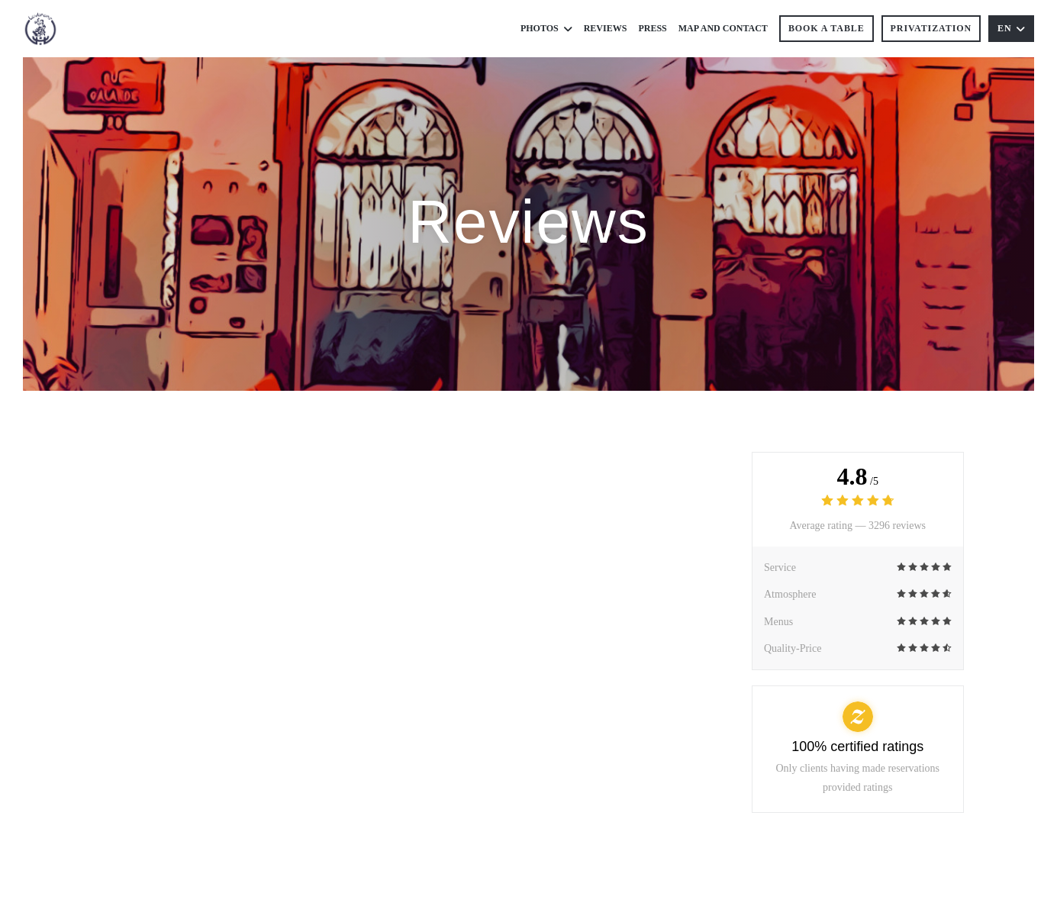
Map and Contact (723, 28)
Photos (546, 28)
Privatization (931, 28)
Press (652, 28)
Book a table (826, 28)
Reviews (605, 28)
